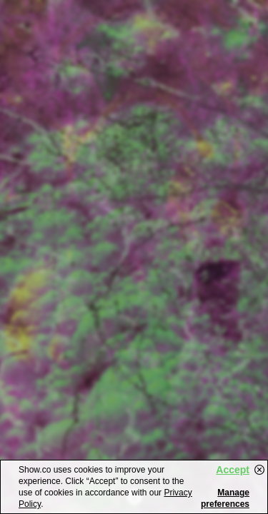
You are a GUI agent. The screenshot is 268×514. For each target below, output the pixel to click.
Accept (232, 469)
